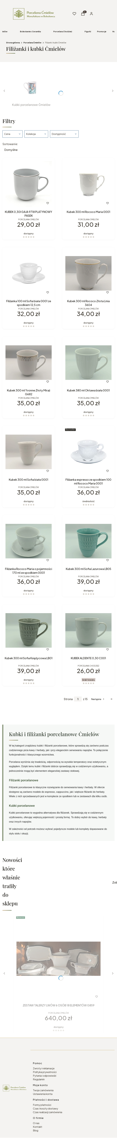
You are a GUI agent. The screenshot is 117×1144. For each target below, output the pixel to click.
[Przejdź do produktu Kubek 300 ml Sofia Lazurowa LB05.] (88, 541)
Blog (35, 1130)
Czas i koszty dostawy (45, 1108)
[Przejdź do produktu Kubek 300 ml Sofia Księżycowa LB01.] (28, 630)
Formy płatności (42, 1104)
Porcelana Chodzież (62, 31)
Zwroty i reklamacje (44, 1068)
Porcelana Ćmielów (32, 43)
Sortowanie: (10, 144)
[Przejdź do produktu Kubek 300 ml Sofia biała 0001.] (28, 451)
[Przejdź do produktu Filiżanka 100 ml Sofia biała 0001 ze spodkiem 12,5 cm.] (28, 273)
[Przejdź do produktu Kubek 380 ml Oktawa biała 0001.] (88, 362)
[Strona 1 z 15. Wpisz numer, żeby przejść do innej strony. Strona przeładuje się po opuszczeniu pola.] (78, 698)
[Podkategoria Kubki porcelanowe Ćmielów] (31, 89)
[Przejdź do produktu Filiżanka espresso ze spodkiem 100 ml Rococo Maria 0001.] (88, 451)
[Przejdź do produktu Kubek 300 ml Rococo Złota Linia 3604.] (88, 273)
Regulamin (39, 1079)
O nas (36, 1123)
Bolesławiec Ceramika (30, 31)
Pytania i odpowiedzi (44, 1075)
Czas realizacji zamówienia (47, 1112)
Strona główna (13, 43)
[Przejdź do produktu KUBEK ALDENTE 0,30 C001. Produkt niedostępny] (88, 630)
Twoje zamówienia (43, 1090)
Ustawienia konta (42, 1093)
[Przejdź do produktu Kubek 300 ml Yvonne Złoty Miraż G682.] (28, 362)
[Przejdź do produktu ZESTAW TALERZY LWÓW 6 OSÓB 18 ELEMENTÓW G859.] (58, 958)
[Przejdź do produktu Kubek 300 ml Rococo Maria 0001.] (88, 184)
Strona (68, 699)
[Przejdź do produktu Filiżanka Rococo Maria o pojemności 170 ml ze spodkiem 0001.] (28, 541)
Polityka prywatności (45, 1072)
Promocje (101, 31)
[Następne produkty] (98, 699)
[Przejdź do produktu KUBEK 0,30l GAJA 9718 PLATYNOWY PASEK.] (28, 184)
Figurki (88, 31)
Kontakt (37, 1126)
